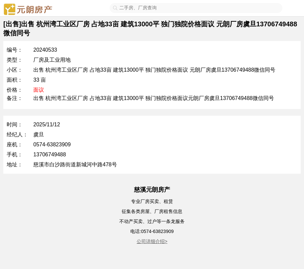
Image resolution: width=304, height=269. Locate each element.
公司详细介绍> (152, 241)
